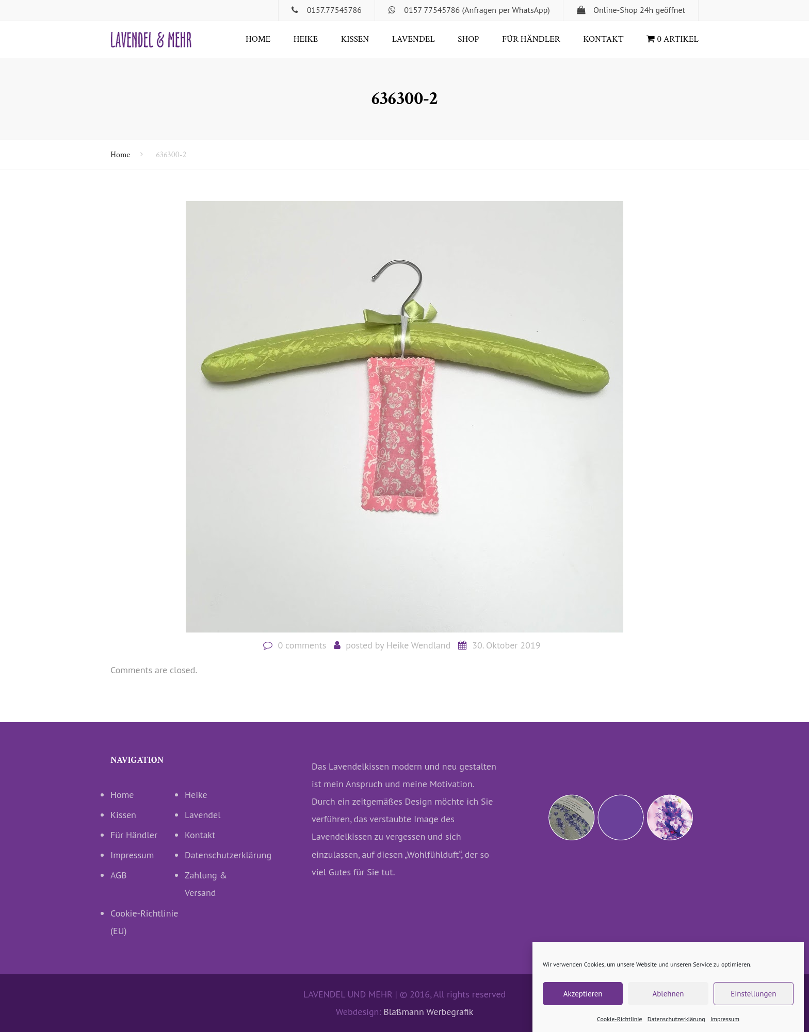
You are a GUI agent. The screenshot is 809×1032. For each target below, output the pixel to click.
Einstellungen (753, 1002)
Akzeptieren (583, 1002)
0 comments (302, 645)
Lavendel (413, 39)
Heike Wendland (418, 645)
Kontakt (603, 39)
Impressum (724, 1027)
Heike (306, 39)
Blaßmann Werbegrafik (428, 1012)
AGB (118, 875)
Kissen (355, 39)
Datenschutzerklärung (676, 1027)
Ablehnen (668, 1002)
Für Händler (531, 39)
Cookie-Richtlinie (619, 1027)
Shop (468, 39)
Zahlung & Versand (206, 883)
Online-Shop (615, 10)
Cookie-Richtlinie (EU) (144, 922)
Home (258, 39)
